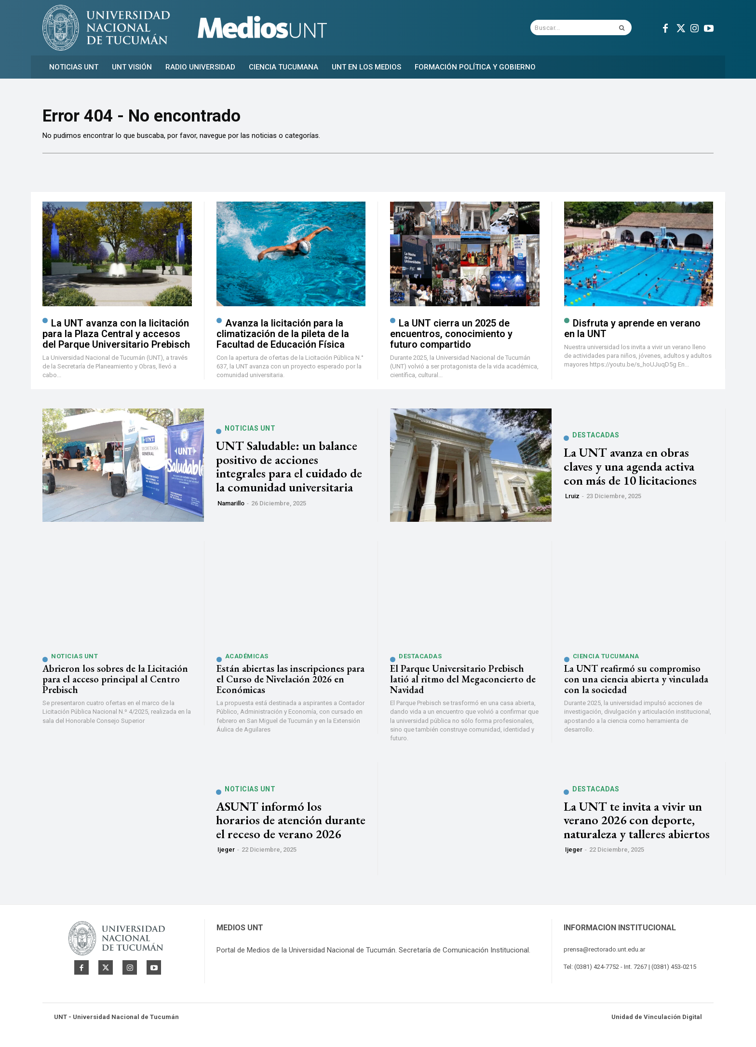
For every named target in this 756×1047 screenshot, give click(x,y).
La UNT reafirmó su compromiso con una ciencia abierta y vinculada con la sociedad (636, 682)
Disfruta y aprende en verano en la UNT (632, 331)
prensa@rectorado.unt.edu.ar (604, 952)
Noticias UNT (250, 431)
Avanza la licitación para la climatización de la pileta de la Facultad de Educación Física (282, 336)
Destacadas (595, 438)
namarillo (230, 506)
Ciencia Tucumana (606, 659)
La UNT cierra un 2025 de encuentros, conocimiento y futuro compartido (451, 336)
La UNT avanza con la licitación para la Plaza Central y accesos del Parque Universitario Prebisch (116, 336)
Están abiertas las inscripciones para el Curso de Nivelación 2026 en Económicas (290, 682)
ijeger (226, 853)
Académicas (247, 659)
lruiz (572, 499)
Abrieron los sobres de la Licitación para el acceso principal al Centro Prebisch (115, 682)
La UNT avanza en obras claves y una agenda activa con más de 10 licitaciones (630, 469)
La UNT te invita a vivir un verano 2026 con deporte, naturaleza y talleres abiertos (637, 823)
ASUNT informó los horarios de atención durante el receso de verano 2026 (290, 823)
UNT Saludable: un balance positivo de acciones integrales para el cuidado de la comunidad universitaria (289, 470)
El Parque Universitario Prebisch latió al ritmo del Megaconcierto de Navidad (463, 682)
